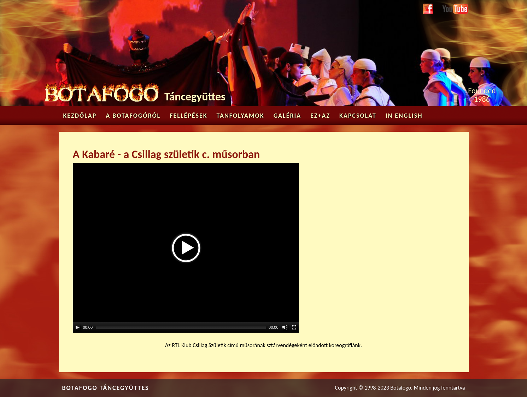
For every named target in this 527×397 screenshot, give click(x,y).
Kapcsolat (357, 115)
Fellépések (188, 115)
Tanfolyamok (240, 115)
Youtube (451, 7)
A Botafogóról (133, 115)
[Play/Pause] (77, 327)
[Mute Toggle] (285, 327)
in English (404, 115)
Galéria (287, 115)
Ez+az (320, 115)
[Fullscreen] (294, 327)
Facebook (428, 9)
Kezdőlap (80, 115)
